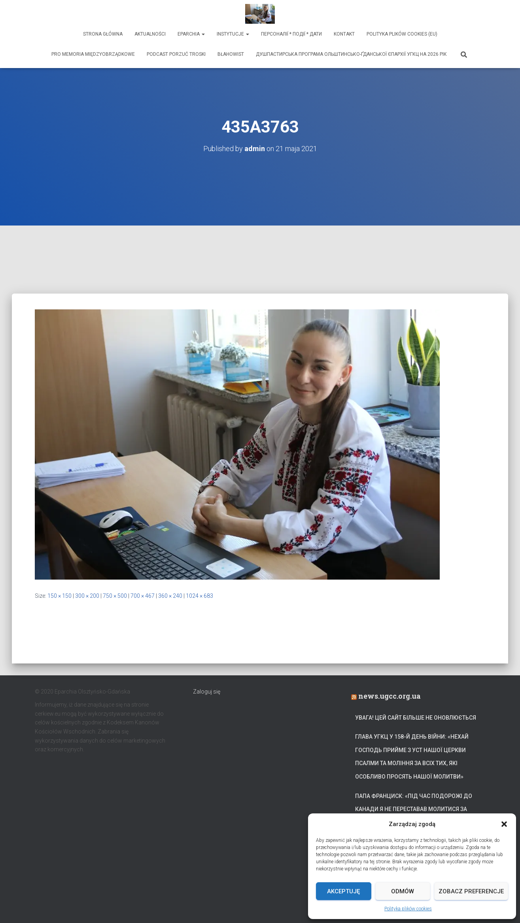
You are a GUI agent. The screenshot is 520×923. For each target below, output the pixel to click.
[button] (504, 824)
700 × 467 (142, 596)
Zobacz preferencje (471, 891)
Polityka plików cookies (408, 909)
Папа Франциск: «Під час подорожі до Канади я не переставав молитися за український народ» (413, 809)
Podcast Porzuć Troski (176, 54)
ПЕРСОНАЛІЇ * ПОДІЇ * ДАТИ (291, 34)
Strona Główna (103, 34)
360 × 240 (170, 596)
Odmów (402, 891)
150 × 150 (59, 596)
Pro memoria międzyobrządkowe (93, 54)
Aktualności (150, 34)
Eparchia (191, 34)
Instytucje (233, 34)
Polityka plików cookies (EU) (402, 34)
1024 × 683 (199, 596)
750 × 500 (115, 596)
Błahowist (230, 54)
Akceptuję (343, 891)
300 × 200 (87, 596)
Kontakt (344, 34)
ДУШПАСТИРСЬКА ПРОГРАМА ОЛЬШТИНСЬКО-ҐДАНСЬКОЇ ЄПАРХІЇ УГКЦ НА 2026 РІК (351, 54)
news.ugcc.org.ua (389, 696)
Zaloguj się (206, 691)
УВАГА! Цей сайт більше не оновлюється (415, 718)
